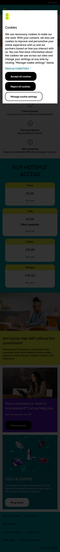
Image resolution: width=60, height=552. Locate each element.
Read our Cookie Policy (17, 68)
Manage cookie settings (24, 96)
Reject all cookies (20, 86)
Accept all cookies (21, 76)
